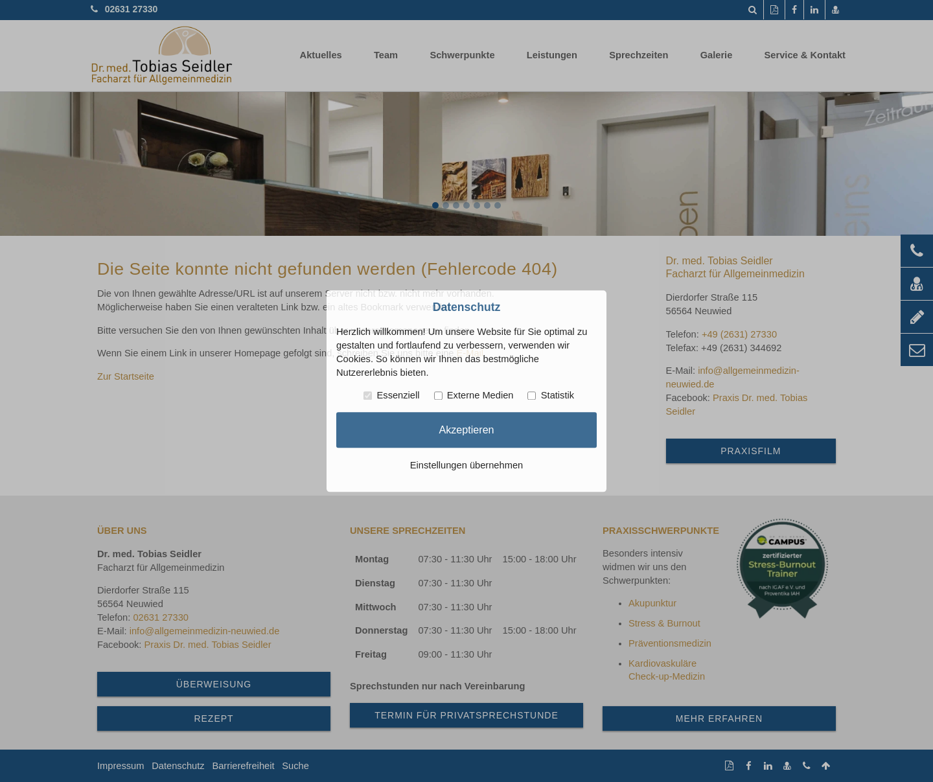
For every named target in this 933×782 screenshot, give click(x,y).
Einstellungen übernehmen (466, 465)
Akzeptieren (466, 429)
